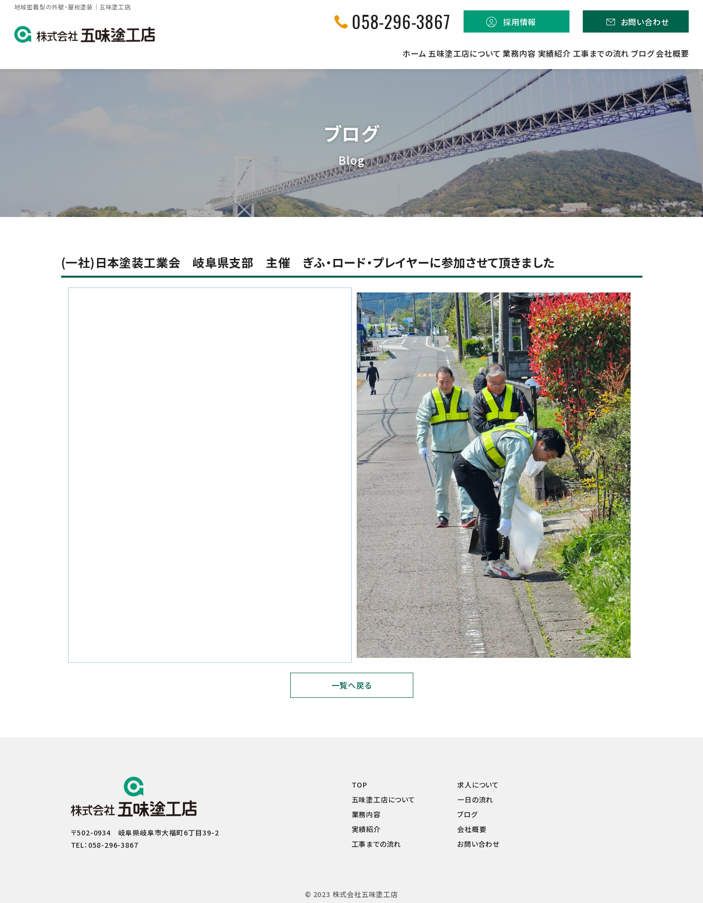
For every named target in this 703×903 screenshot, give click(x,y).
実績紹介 (479, 53)
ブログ (617, 53)
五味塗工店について (339, 53)
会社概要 (672, 53)
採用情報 (519, 22)
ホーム (263, 53)
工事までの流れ (551, 53)
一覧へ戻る (352, 685)
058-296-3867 (401, 21)
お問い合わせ (645, 22)
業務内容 (418, 53)
